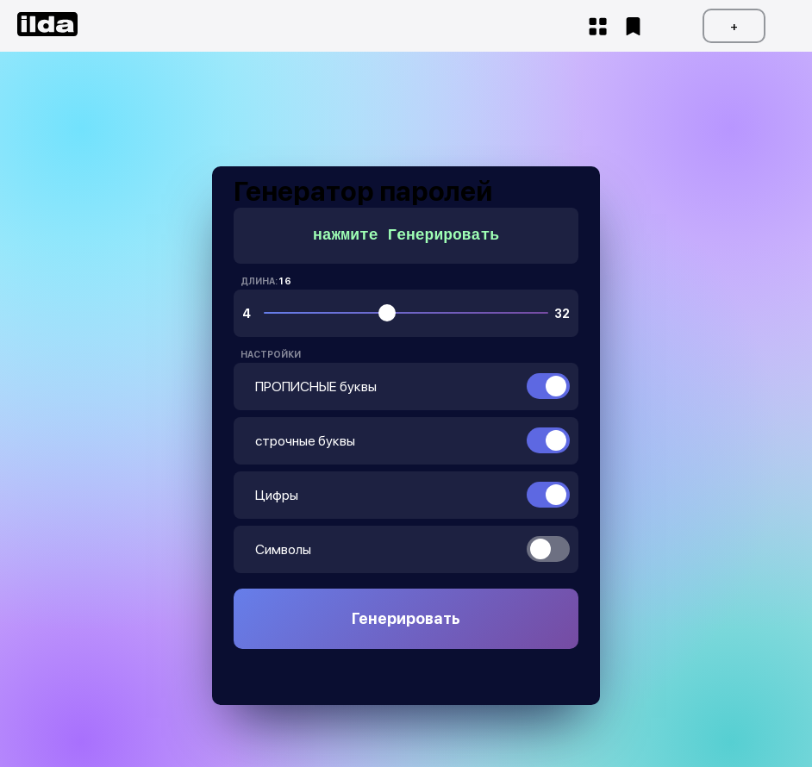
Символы (283, 549)
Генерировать (406, 618)
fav (633, 26)
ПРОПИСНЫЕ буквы (316, 386)
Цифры (276, 495)
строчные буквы (305, 441)
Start (598, 26)
